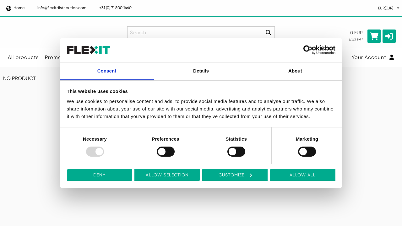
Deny (99, 174)
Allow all (303, 174)
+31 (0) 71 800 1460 (115, 7)
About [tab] (295, 70)
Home (15, 7)
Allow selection (167, 174)
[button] (389, 36)
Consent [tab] (107, 70)
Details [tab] (201, 70)
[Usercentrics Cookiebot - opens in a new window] (307, 50)
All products (23, 57)
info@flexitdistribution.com (61, 7)
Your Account (373, 57)
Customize (235, 174)
